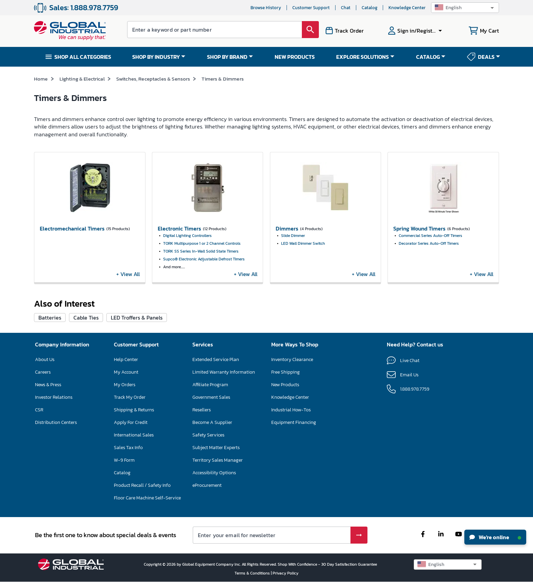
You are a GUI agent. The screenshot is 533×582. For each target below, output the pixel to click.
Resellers (201, 409)
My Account (126, 372)
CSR (39, 409)
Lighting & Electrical (82, 79)
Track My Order (129, 397)
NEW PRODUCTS (295, 57)
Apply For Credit (131, 422)
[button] (465, 8)
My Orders (124, 384)
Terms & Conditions (253, 573)
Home (41, 79)
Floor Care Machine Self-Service (147, 497)
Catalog (369, 7)
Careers (43, 372)
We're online (495, 537)
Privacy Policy (285, 573)
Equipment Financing (293, 422)
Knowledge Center (407, 7)
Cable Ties (86, 317)
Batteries (49, 317)
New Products (285, 384)
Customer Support (311, 7)
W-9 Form (124, 460)
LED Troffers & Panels (136, 317)
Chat (345, 7)
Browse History (266, 7)
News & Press (48, 384)
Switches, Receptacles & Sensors (153, 79)
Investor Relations (53, 397)
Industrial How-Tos (291, 409)
